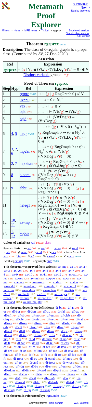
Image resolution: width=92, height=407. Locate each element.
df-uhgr (21, 386)
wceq (57, 248)
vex (22, 106)
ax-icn (74, 282)
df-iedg (71, 382)
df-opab (67, 335)
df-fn (18, 354)
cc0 (32, 256)
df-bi (58, 307)
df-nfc (35, 319)
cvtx (71, 256)
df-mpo (67, 358)
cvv (54, 252)
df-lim (38, 351)
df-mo (35, 315)
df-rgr (27, 390)
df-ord (8, 351)
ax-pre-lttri (44, 298)
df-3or (16, 311)
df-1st (18, 362)
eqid (23, 111)
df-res (46, 347)
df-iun (37, 335)
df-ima (61, 347)
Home (17, 30)
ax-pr (66, 278)
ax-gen (17, 270)
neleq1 (25, 205)
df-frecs (50, 362)
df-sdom (9, 370)
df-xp (35, 343)
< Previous (80, 4)
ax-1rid (41, 294)
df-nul (8, 331)
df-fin (25, 370)
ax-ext (73, 274)
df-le (39, 374)
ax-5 (45, 270)
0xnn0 (24, 100)
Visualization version (77, 33)
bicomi (25, 175)
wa (42, 248)
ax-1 (73, 266)
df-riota (18, 358)
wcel (75, 248)
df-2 (18, 378)
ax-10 (28, 274)
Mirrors (6, 30)
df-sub (54, 374)
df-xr (7, 374)
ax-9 (15, 274)
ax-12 (57, 274)
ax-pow (50, 278)
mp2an (25, 151)
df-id (32, 339)
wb (29, 248)
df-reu (23, 323)
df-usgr (76, 386)
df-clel (20, 319)
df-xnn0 (49, 378)
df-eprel (47, 339)
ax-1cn (57, 282)
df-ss (60, 327)
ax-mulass (49, 290)
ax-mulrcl (70, 286)
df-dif (18, 327)
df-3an (31, 311)
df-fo (57, 354)
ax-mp (25, 222)
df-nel (64, 319)
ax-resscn (38, 282)
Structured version (79, 30)
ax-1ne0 (23, 294)
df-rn (32, 347)
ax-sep (19, 278)
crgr (49, 261)
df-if (22, 331)
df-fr (7, 343)
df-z (65, 378)
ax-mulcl (49, 286)
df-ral (79, 319)
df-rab (38, 323)
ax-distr (69, 290)
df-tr (18, 339)
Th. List (45, 30)
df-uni (8, 335)
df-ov (33, 358)
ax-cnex (19, 282)
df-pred (77, 347)
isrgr (23, 133)
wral (39, 252)
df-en (62, 366)
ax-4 (32, 270)
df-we (21, 343)
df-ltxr (23, 374)
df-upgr (39, 386)
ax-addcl (9, 286)
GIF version (83, 36)
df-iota (68, 351)
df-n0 (32, 378)
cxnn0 (51, 256)
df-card (41, 370)
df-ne (50, 319)
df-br (52, 335)
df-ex (75, 311)
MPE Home (31, 30)
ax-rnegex (60, 294)
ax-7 (71, 270)
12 (13, 236)
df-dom (77, 366)
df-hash (53, 382)
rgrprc (24, 94)
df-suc (53, 351)
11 (13, 225)
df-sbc (66, 323)
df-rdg (20, 366)
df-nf (7, 315)
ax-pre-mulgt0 (32, 302)
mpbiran (26, 163)
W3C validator (81, 403)
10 (13, 220)
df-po (63, 339)
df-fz (36, 382)
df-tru (47, 311)
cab (8, 252)
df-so (77, 339)
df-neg (71, 374)
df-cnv (65, 343)
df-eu (50, 315)
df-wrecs (68, 362)
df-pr (64, 331)
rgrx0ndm (52, 395)
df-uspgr (58, 386)
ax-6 (58, 270)
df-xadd (20, 382)
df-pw (36, 331)
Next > (85, 7)
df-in (47, 327)
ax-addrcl (30, 286)
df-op (78, 331)
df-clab (65, 315)
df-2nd (33, 362)
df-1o (34, 366)
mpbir (24, 234)
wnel (24, 252)
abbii (23, 188)
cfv (19, 256)
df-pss (75, 327)
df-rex (8, 323)
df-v (52, 323)
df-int (22, 335)
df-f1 (44, 354)
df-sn (50, 331)
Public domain (55, 403)
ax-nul (34, 278)
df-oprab (49, 358)
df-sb (21, 315)
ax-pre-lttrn (67, 298)
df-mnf (74, 370)
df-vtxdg (9, 390)
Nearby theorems (80, 10)
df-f (31, 354)
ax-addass (28, 290)
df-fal (61, 311)
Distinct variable (37, 75)
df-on (23, 351)
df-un (32, 327)
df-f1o (72, 354)
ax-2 (82, 266)
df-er (48, 366)
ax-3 (7, 270)
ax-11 (43, 274)
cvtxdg (18, 261)
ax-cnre (24, 298)
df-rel (49, 343)
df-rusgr (45, 390)
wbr (5, 256)
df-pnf (57, 370)
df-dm (18, 347)
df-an (71, 307)
